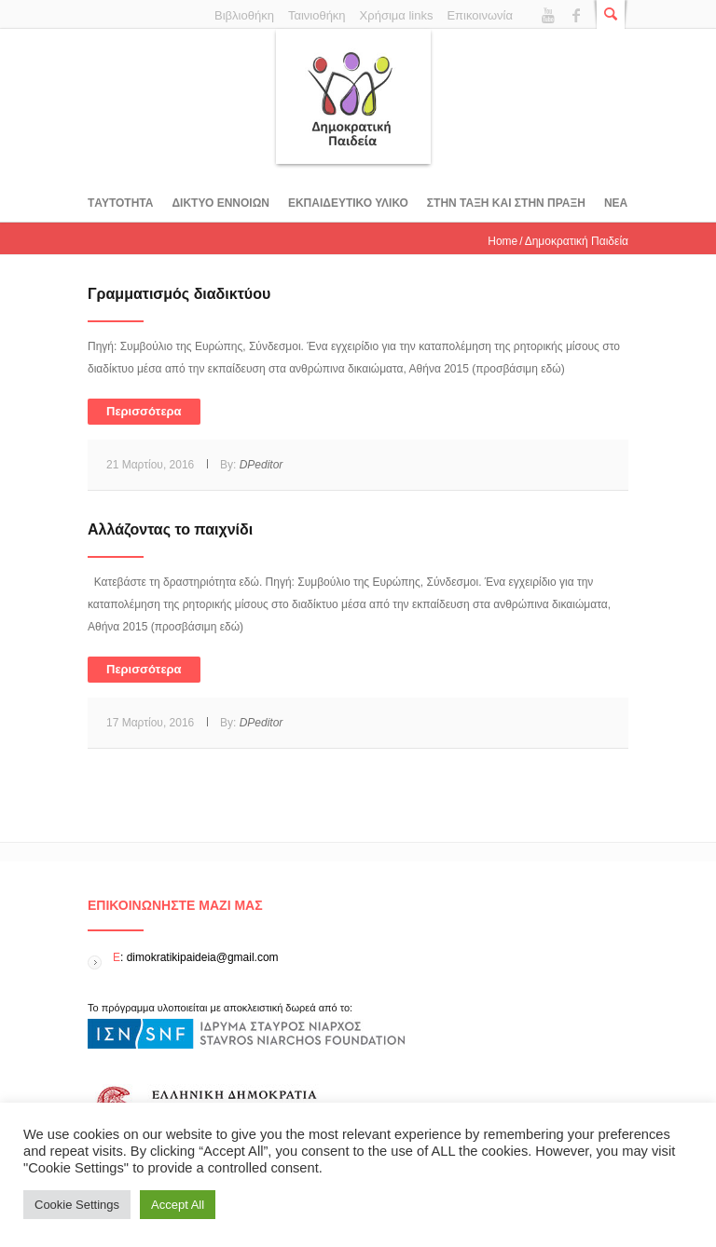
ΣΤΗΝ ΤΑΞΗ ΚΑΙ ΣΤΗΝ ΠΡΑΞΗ (506, 203)
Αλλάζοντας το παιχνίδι (170, 529)
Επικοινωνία (480, 15)
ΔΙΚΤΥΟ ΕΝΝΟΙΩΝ (220, 203)
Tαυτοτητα (120, 203)
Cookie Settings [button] (76, 1205)
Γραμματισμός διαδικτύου (179, 294)
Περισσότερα (144, 411)
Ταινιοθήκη (317, 15)
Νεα (615, 203)
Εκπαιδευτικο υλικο (348, 203)
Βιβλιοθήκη (244, 15)
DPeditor (261, 464)
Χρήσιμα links (397, 15)
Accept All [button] (177, 1205)
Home (502, 241)
